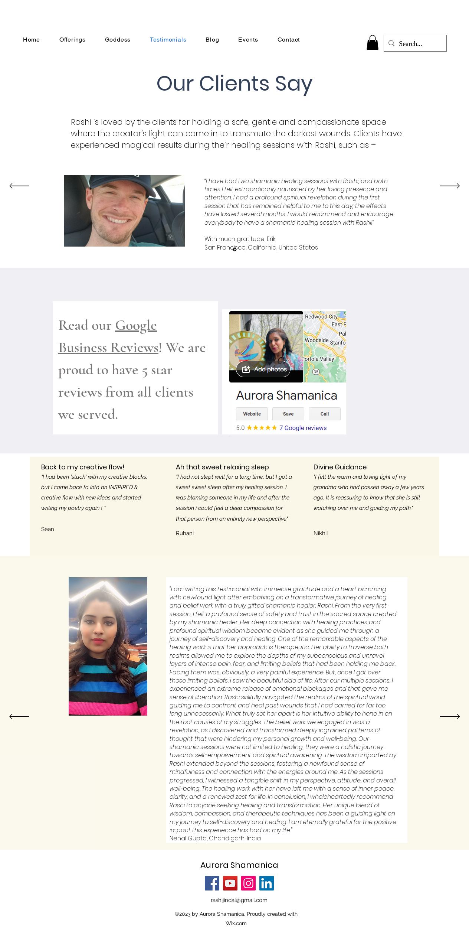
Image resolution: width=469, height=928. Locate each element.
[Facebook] (212, 883)
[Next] (450, 186)
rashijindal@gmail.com (239, 900)
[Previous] (19, 186)
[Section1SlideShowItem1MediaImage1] (234, 249)
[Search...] (415, 44)
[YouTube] (230, 883)
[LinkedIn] (266, 883)
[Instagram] (248, 883)
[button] (372, 42)
